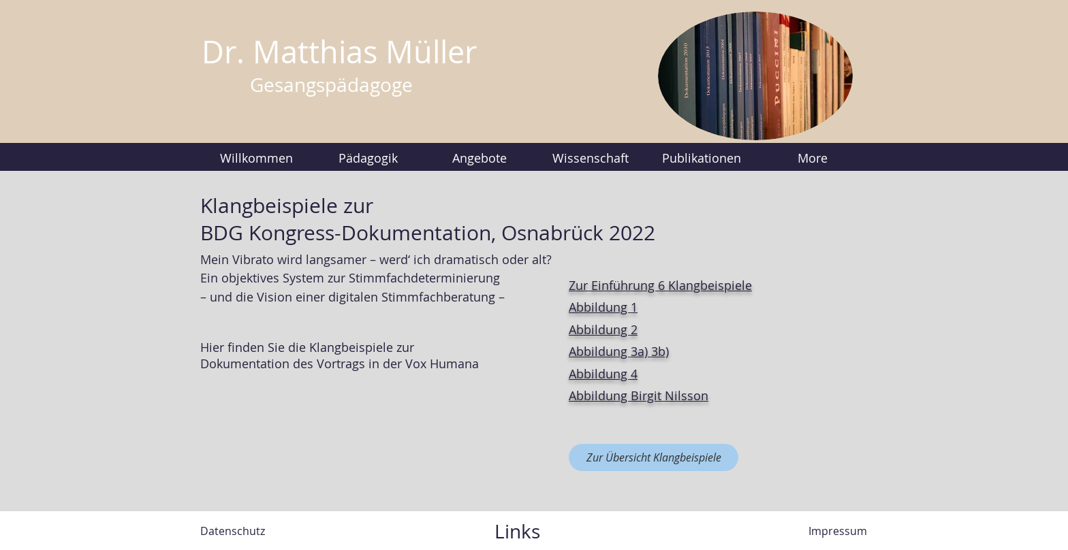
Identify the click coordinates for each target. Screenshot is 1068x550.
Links (517, 531)
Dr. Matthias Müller (339, 51)
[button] (368, 157)
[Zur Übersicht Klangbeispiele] (653, 457)
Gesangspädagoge (331, 84)
